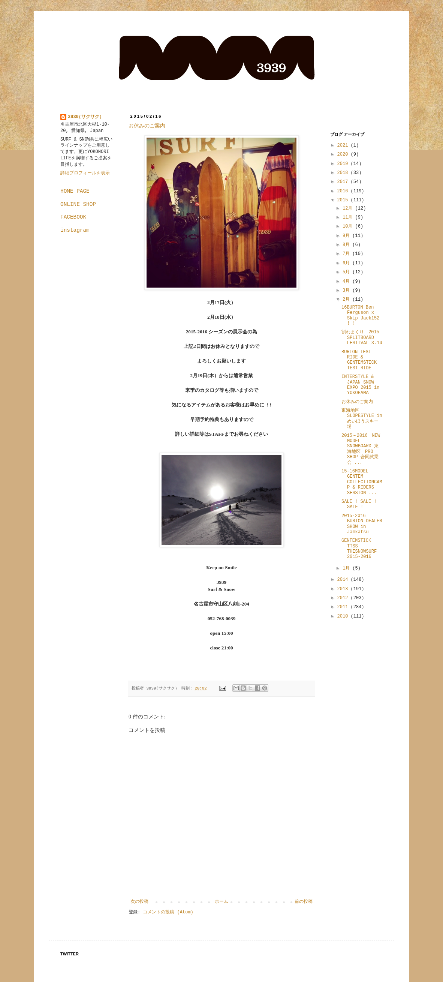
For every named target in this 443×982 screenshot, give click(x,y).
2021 (344, 145)
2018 (344, 172)
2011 (344, 607)
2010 (344, 616)
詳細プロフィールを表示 (85, 173)
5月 (347, 272)
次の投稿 (139, 901)
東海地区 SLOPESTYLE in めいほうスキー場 (361, 418)
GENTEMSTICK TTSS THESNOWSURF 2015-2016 (359, 548)
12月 (349, 208)
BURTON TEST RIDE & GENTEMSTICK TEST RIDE (359, 360)
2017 (344, 181)
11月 (349, 217)
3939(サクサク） (86, 117)
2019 (344, 163)
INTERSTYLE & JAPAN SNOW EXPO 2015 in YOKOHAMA (360, 385)
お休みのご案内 (147, 126)
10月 (349, 226)
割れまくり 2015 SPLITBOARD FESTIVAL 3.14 (362, 338)
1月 (347, 568)
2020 (344, 154)
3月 (347, 290)
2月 (347, 299)
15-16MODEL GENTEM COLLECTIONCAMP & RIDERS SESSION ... (361, 482)
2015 (344, 200)
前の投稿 (304, 901)
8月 (347, 244)
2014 (344, 579)
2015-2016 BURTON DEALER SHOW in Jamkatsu (361, 524)
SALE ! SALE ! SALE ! (359, 504)
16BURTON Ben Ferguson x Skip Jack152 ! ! (360, 315)
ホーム (221, 901)
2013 (344, 589)
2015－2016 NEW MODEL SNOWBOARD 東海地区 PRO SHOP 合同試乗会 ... (360, 449)
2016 (344, 191)
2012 (344, 598)
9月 (347, 235)
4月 (347, 281)
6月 (347, 263)
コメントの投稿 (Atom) (168, 912)
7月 (347, 253)
